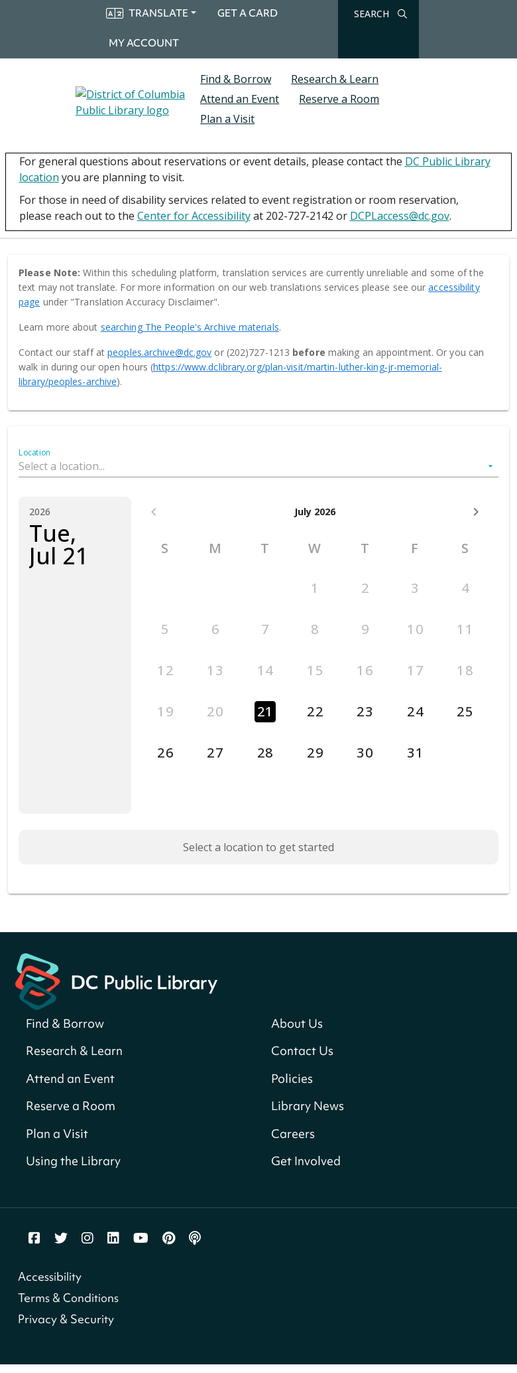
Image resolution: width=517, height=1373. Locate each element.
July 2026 (314, 511)
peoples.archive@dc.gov (159, 352)
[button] (258, 466)
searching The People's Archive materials (190, 327)
